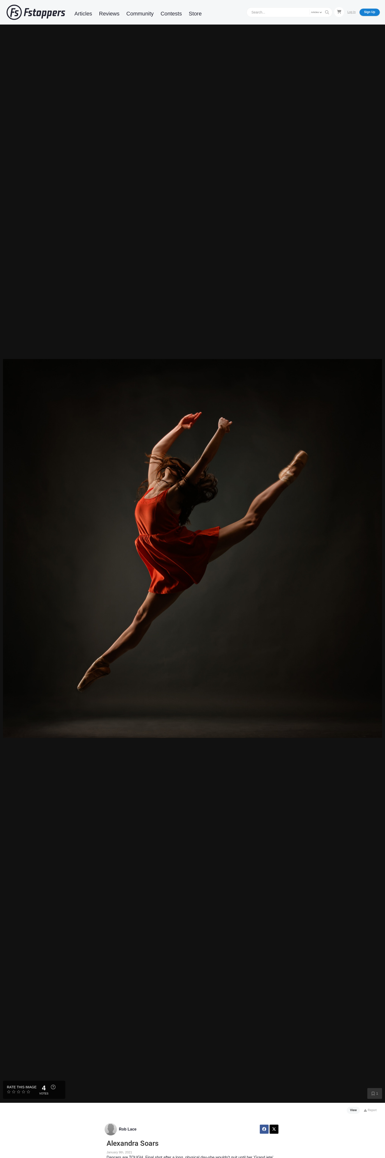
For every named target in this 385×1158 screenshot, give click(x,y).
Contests (171, 14)
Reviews (109, 14)
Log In (351, 12)
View (353, 1110)
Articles (83, 14)
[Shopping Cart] (339, 12)
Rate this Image (22, 1087)
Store (195, 14)
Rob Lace (128, 1129)
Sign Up (369, 12)
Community (140, 14)
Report (370, 1110)
